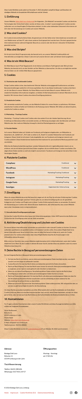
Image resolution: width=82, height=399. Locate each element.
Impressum (14, 393)
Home (6, 393)
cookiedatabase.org (34, 329)
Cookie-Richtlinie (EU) (28, 393)
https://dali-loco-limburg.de (25, 21)
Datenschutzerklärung (46, 393)
